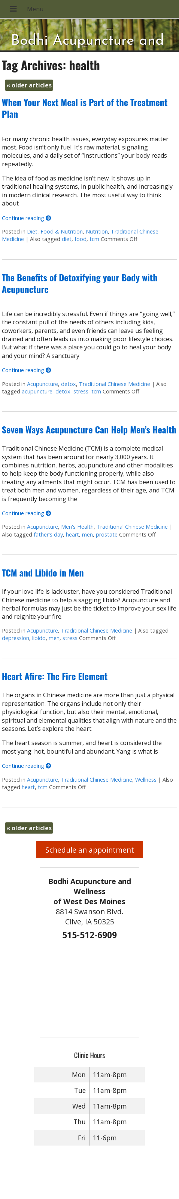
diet (67, 238)
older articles (29, 85)
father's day (48, 534)
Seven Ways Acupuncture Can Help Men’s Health (89, 429)
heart (72, 534)
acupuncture (37, 391)
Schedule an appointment (89, 850)
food (81, 238)
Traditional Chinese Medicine (114, 383)
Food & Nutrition (61, 231)
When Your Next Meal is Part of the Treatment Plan (85, 107)
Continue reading (26, 218)
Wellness (146, 779)
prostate (107, 534)
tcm (94, 238)
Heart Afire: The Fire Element (54, 676)
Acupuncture (42, 383)
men (87, 534)
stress (80, 391)
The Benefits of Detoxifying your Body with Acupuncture (80, 283)
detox (68, 383)
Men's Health (77, 526)
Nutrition (97, 231)
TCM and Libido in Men (43, 572)
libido (39, 638)
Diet (32, 231)
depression (15, 638)
